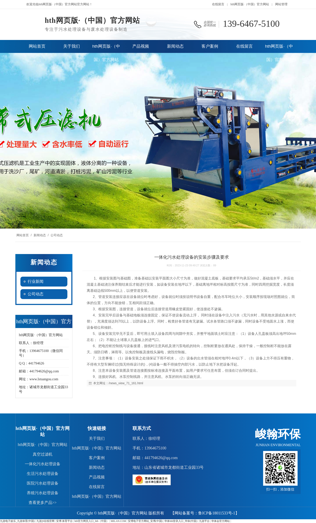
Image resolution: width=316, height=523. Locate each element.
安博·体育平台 (64, 521)
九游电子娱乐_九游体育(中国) (17, 521)
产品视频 (97, 477)
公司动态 (56, 235)
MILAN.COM (118, 521)
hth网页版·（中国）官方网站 (249, 4)
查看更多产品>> (43, 502)
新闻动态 (40, 235)
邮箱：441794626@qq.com (155, 458)
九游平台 (204, 521)
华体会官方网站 (220, 521)
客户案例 (97, 458)
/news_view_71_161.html (126, 383)
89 (214, 265)
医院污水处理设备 (42, 483)
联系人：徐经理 (146, 438)
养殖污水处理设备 (42, 493)
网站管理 (281, 4)
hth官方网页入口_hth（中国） (92, 521)
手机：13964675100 (149, 448)
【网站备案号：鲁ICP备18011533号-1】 (205, 513)
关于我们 (97, 438)
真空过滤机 (42, 454)
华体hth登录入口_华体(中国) (180, 521)
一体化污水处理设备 (42, 464)
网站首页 (22, 235)
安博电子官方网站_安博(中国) (145, 521)
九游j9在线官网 (45, 521)
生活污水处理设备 (42, 473)
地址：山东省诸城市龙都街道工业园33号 (168, 467)
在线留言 (218, 4)
